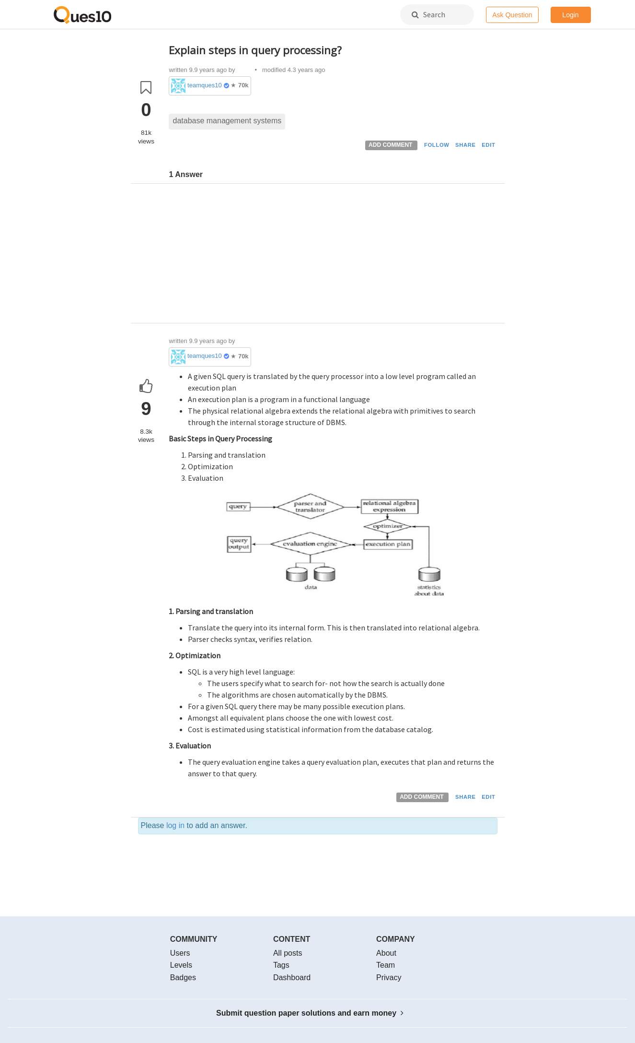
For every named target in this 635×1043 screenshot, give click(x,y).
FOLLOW (437, 145)
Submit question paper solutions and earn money (310, 1013)
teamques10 (204, 85)
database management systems (227, 121)
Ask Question (512, 15)
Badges (183, 977)
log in (175, 825)
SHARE (465, 145)
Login (570, 15)
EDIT (488, 145)
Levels (181, 965)
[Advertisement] (333, 256)
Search (428, 14)
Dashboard (292, 977)
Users (180, 953)
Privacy (388, 977)
